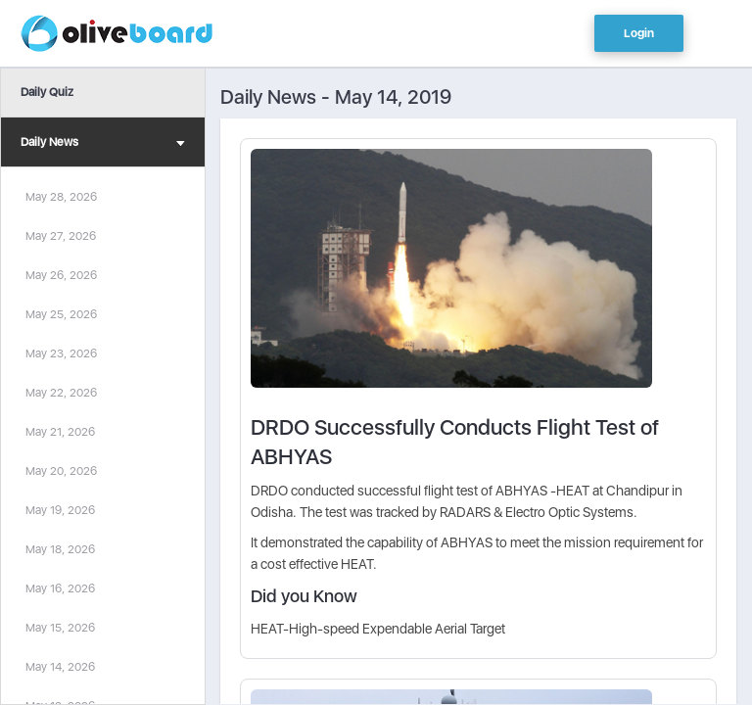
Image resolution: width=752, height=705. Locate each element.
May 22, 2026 (61, 393)
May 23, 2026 (61, 353)
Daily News (103, 144)
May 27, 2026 (60, 236)
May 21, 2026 (60, 432)
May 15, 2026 (60, 627)
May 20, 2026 (61, 471)
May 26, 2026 (61, 275)
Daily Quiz (47, 92)
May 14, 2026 (60, 667)
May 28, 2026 (61, 197)
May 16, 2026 (60, 588)
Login (639, 33)
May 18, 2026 (60, 549)
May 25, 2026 (61, 314)
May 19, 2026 (60, 510)
